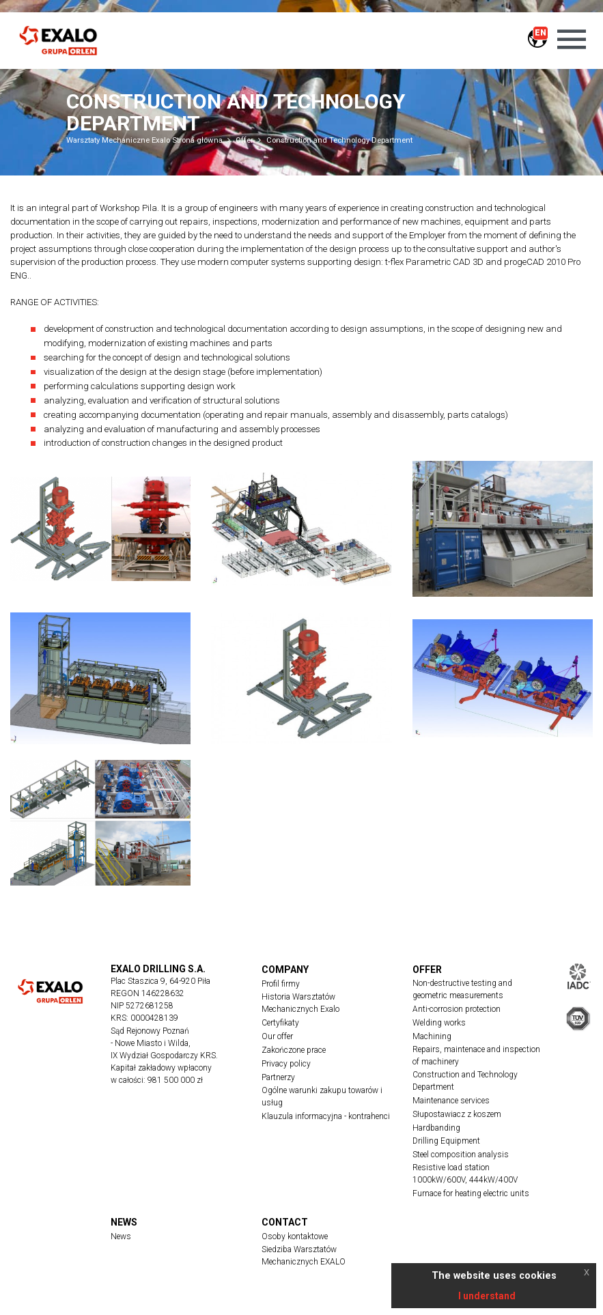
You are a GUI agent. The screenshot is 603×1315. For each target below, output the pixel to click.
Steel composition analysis (460, 1154)
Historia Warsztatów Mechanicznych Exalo (300, 1003)
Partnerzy (278, 1077)
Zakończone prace (294, 1050)
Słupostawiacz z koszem (456, 1114)
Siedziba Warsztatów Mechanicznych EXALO (304, 1256)
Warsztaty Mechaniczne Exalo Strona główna (144, 140)
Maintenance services (451, 1100)
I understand (487, 1295)
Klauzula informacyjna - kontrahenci (326, 1116)
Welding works (439, 1023)
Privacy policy (286, 1064)
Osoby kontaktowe (295, 1236)
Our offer (277, 1036)
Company (285, 969)
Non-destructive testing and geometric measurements (462, 989)
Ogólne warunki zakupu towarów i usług (322, 1096)
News (124, 1222)
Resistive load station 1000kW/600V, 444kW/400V (465, 1174)
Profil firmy (281, 984)
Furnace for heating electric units (470, 1193)
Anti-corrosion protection (456, 1009)
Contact (285, 1222)
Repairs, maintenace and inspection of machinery (476, 1055)
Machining (431, 1036)
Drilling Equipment (446, 1141)
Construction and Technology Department (339, 140)
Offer (244, 140)
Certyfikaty (280, 1023)
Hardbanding (436, 1128)
